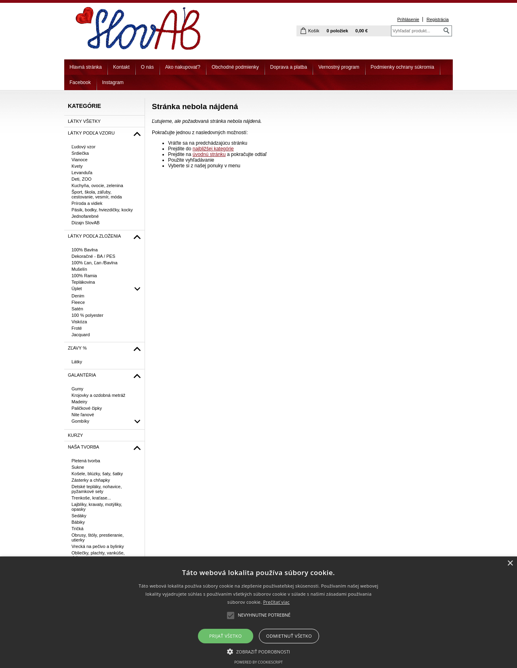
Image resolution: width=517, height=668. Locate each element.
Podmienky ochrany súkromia (402, 67)
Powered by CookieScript (258, 662)
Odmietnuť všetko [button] (289, 636)
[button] (258, 651)
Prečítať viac (276, 602)
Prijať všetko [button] (225, 636)
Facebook (80, 82)
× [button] (510, 564)
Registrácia (438, 19)
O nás (147, 67)
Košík (313, 30)
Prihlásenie (408, 19)
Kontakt (121, 67)
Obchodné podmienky (235, 67)
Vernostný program (338, 67)
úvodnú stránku (209, 154)
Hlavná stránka (85, 67)
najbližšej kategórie (213, 149)
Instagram (113, 82)
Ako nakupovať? (182, 67)
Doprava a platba (288, 67)
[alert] (258, 612)
